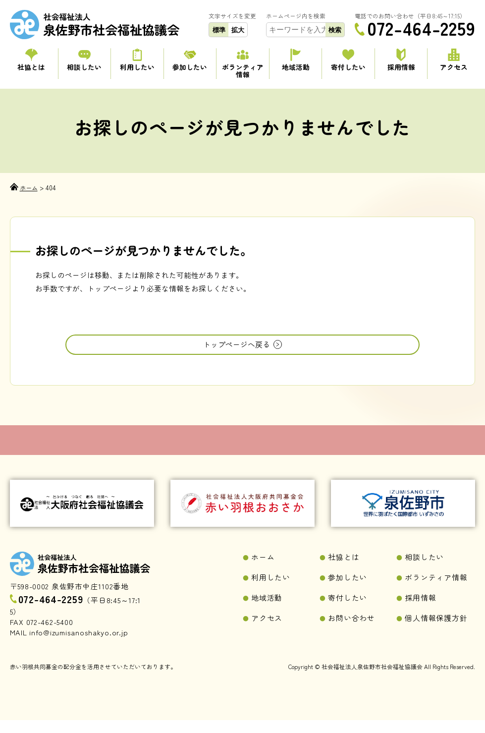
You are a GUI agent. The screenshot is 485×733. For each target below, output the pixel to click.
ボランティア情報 (242, 64)
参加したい (189, 60)
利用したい (137, 60)
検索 (334, 30)
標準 (219, 30)
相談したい (84, 60)
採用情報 (401, 60)
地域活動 (295, 60)
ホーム (262, 569)
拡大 (237, 30)
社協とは (31, 60)
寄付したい (348, 60)
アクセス (453, 60)
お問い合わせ (351, 630)
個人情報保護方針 (436, 630)
